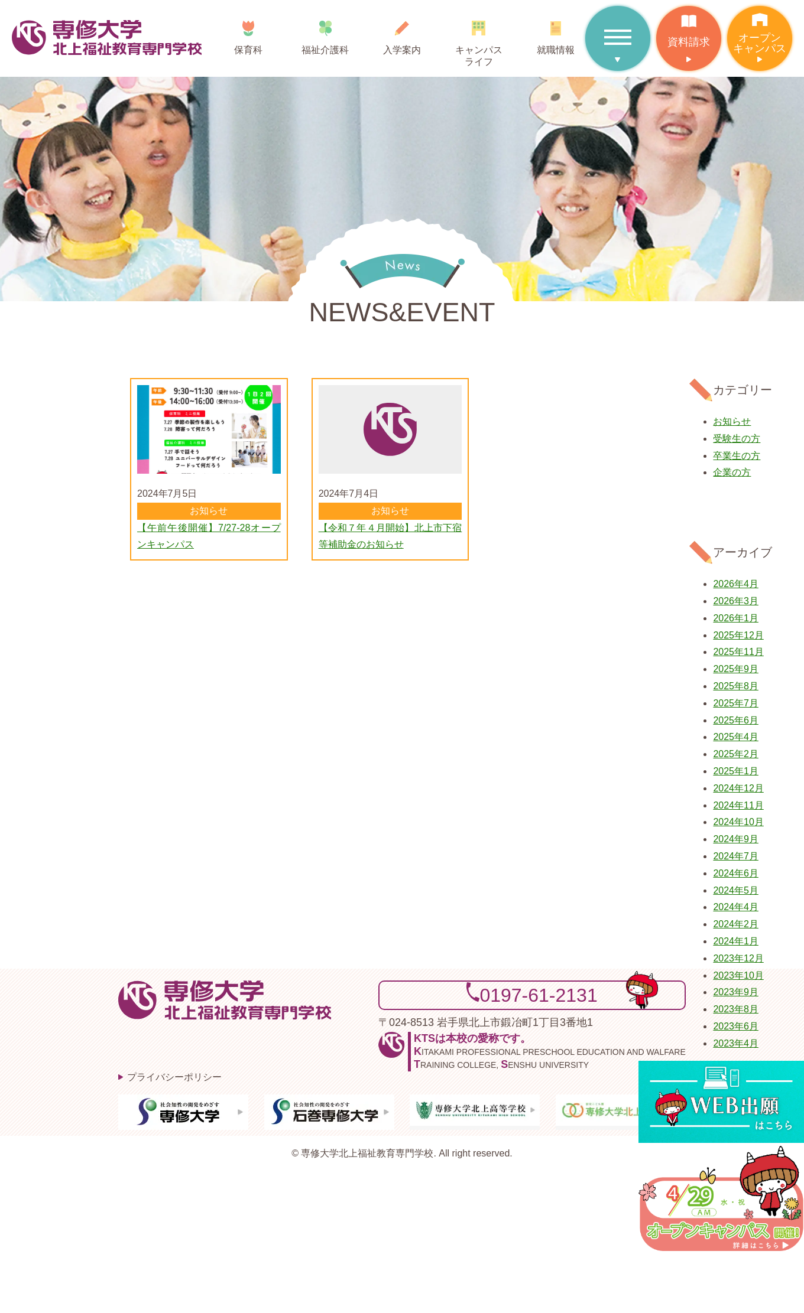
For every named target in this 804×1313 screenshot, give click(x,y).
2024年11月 (738, 805)
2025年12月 (738, 635)
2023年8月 (735, 1009)
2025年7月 (735, 703)
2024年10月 (738, 822)
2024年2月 (735, 924)
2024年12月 (738, 788)
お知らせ (732, 421)
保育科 (248, 33)
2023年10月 (738, 975)
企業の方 (732, 472)
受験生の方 (736, 439)
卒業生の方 (736, 456)
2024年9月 (735, 839)
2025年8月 (735, 686)
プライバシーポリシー (174, 1077)
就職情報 (555, 33)
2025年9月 (735, 669)
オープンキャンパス (759, 30)
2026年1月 (735, 618)
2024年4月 (735, 907)
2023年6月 (735, 1026)
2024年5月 (735, 890)
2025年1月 (735, 771)
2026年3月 (735, 601)
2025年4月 (735, 737)
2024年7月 (735, 856)
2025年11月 (738, 652)
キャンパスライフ (478, 39)
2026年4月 (735, 584)
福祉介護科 (325, 33)
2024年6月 (735, 873)
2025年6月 (735, 720)
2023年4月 (735, 1043)
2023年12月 (738, 958)
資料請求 (688, 27)
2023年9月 (735, 992)
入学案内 (402, 33)
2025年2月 (735, 754)
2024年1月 (735, 941)
